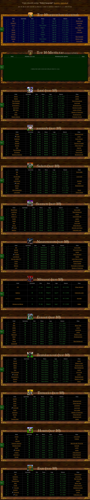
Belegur (16, 265)
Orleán (79, 30)
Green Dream (79, 139)
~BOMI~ (17, 254)
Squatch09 (14, 343)
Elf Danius (17, 152)
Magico (17, 185)
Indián (14, 328)
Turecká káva (15, 419)
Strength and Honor (77, 228)
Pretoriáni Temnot (77, 117)
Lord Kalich (17, 192)
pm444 (13, 34)
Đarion (13, 30)
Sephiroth (15, 408)
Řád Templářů (79, 36)
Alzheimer (15, 412)
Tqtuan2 (15, 379)
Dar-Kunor (16, 107)
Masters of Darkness (77, 112)
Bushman (17, 139)
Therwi (14, 341)
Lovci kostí (79, 32)
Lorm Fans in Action (77, 259)
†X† (13, 27)
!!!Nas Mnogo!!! (79, 27)
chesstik (16, 374)
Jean (16, 494)
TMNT (15, 367)
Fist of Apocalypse (77, 101)
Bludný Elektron (16, 117)
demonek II (16, 454)
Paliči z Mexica (77, 457)
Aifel (17, 148)
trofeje (57, 3)
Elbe (15, 417)
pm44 (14, 403)
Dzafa (18, 136)
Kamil (14, 330)
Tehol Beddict (16, 103)
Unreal (13, 32)
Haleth (14, 221)
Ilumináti (79, 181)
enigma (16, 452)
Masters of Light (79, 379)
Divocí (79, 190)
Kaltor (17, 188)
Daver (16, 263)
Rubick (16, 98)
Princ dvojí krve (77, 250)
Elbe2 (15, 114)
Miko (14, 339)
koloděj (13, 39)
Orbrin (17, 110)
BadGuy (14, 230)
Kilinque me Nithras (17, 304)
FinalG (15, 485)
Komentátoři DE (77, 216)
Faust (14, 332)
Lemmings (79, 23)
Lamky (79, 25)
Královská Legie (77, 230)
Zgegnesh (16, 492)
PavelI (16, 448)
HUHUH (15, 490)
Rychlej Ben (17, 176)
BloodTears (14, 210)
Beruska (16, 488)
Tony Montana (16, 101)
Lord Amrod (17, 181)
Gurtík (14, 219)
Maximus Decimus (17, 154)
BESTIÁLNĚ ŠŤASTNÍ (77, 443)
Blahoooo (14, 334)
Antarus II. (14, 216)
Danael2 (17, 143)
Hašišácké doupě (78, 488)
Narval (14, 225)
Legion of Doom (77, 110)
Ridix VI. (14, 214)
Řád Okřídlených (77, 212)
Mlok (14, 325)
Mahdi (15, 228)
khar (14, 223)
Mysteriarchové (77, 105)
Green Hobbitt (77, 263)
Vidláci (79, 304)
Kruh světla (79, 41)
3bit (13, 21)
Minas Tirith (78, 325)
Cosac (17, 134)
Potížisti (77, 439)
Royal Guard (79, 21)
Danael (16, 457)
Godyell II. (13, 23)
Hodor (14, 410)
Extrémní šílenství (16, 443)
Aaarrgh (79, 148)
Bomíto (17, 145)
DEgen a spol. (79, 39)
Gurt (15, 370)
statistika (64, 3)
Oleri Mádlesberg (17, 190)
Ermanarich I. (16, 105)
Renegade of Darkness (77, 265)
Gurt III (16, 252)
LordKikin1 (14, 212)
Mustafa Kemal (16, 445)
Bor (17, 174)
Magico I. (13, 36)
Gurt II (13, 25)
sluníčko (17, 441)
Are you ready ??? (16, 259)
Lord (16, 112)
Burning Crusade (77, 107)
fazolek (16, 250)
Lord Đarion (16, 256)
